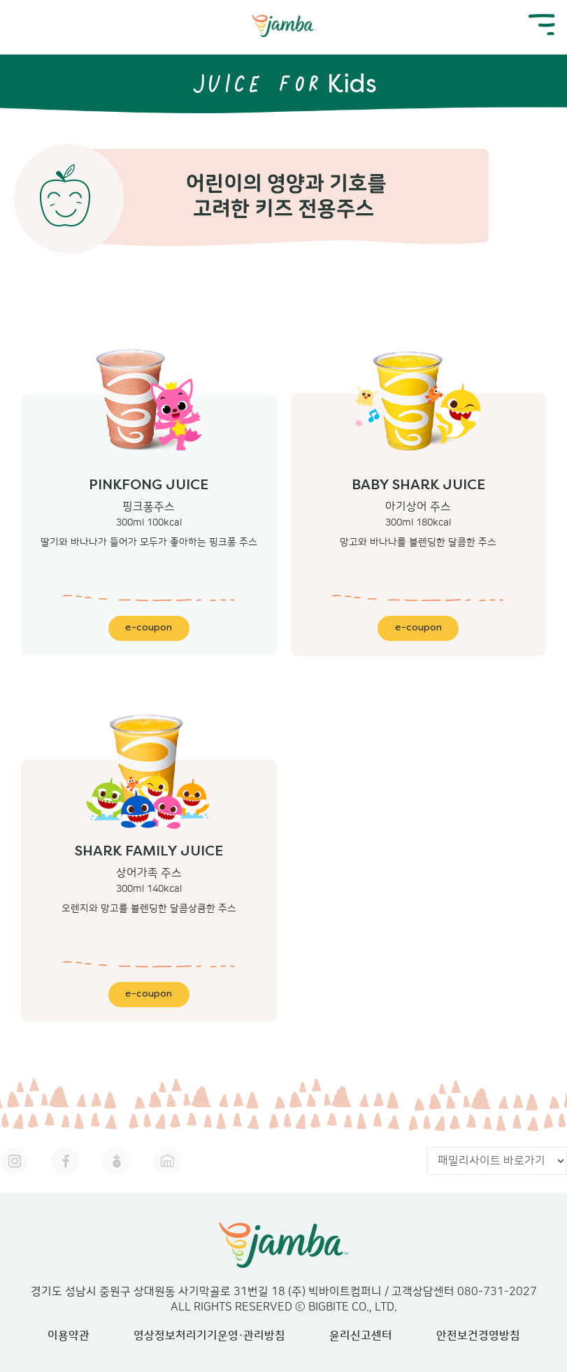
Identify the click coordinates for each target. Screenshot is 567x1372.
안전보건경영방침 (478, 1335)
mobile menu (542, 25)
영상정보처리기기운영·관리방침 (209, 1335)
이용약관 (68, 1335)
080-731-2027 (497, 1291)
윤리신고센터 (360, 1335)
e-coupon (148, 628)
